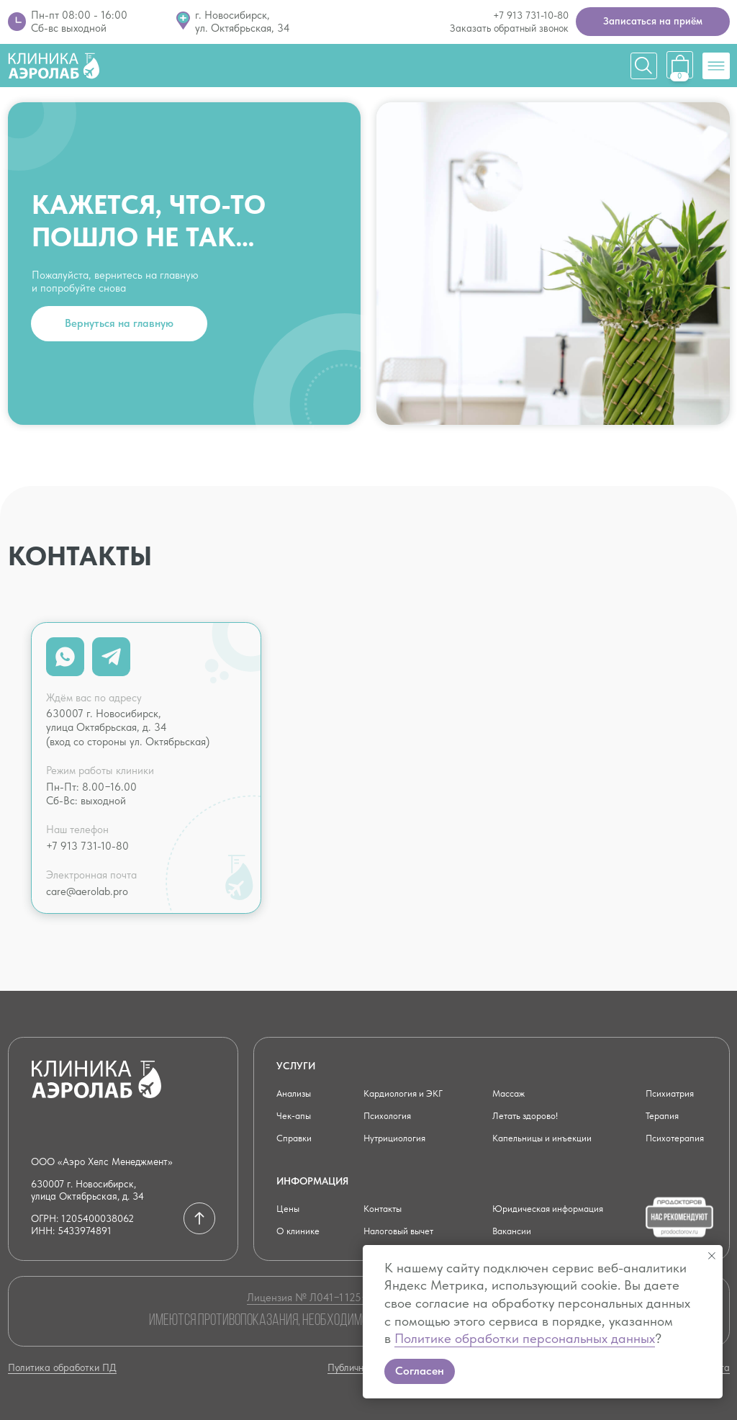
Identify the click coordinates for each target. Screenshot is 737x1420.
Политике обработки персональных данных (524, 1338)
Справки (295, 1137)
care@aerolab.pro (87, 891)
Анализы (295, 1093)
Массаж (510, 1093)
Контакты (384, 1208)
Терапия (664, 1115)
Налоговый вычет (401, 1230)
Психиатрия (672, 1093)
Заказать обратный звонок (509, 28)
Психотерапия (677, 1137)
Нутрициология (396, 1137)
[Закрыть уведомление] (712, 1256)
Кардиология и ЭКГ (406, 1093)
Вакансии (513, 1230)
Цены (288, 1208)
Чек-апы (295, 1115)
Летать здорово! (527, 1115)
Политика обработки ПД (62, 1367)
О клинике (299, 1230)
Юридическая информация (552, 1208)
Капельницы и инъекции (544, 1137)
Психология (389, 1115)
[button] (652, 22)
